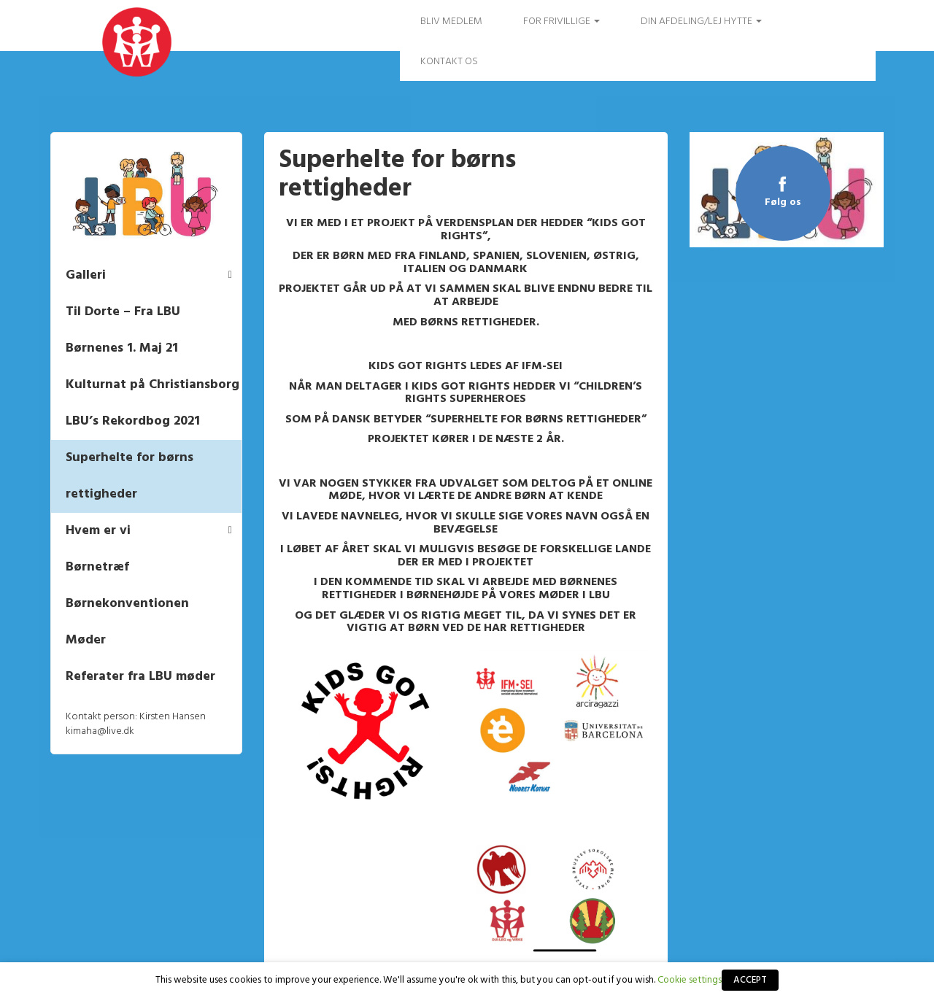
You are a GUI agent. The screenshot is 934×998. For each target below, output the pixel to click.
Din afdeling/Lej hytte (701, 21)
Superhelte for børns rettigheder (130, 476)
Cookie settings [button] (689, 980)
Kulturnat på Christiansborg (153, 384)
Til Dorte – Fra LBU (123, 311)
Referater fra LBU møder (141, 676)
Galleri (86, 275)
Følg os (782, 202)
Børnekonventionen (128, 603)
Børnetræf (98, 567)
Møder (86, 640)
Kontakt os (449, 61)
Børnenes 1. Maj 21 (122, 348)
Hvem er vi (98, 530)
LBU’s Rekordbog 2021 (133, 421)
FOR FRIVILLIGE (561, 21)
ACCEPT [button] (750, 980)
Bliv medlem (451, 21)
